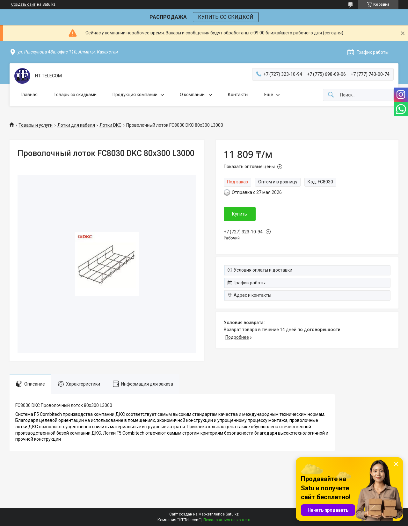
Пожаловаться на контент (227, 520)
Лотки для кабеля (76, 125)
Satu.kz (232, 514)
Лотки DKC (110, 125)
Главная (29, 94)
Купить (239, 214)
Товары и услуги (35, 125)
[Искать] (330, 95)
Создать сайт (23, 4)
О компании (193, 94)
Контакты (238, 94)
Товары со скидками (75, 94)
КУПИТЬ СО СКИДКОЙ (225, 17)
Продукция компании (135, 94)
